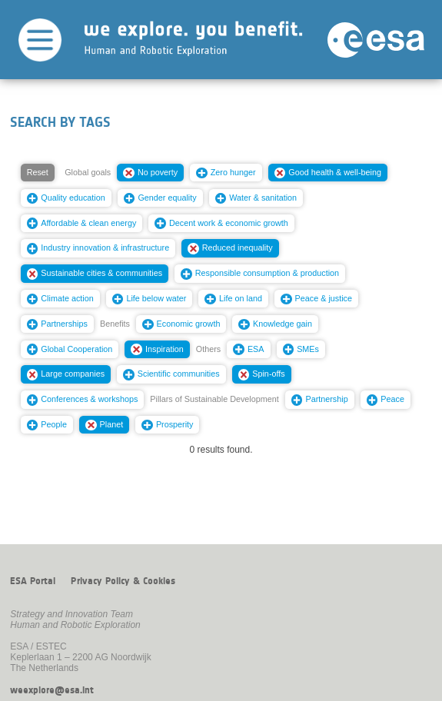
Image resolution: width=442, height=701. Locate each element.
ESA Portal (32, 581)
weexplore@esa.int (52, 690)
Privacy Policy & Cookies (123, 581)
